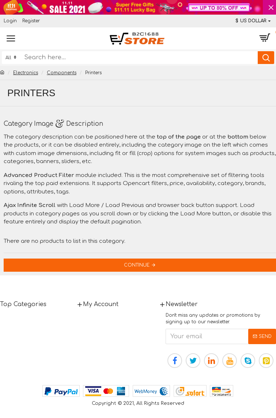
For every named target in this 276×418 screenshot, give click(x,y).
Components (61, 72)
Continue (137, 265)
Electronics (25, 72)
